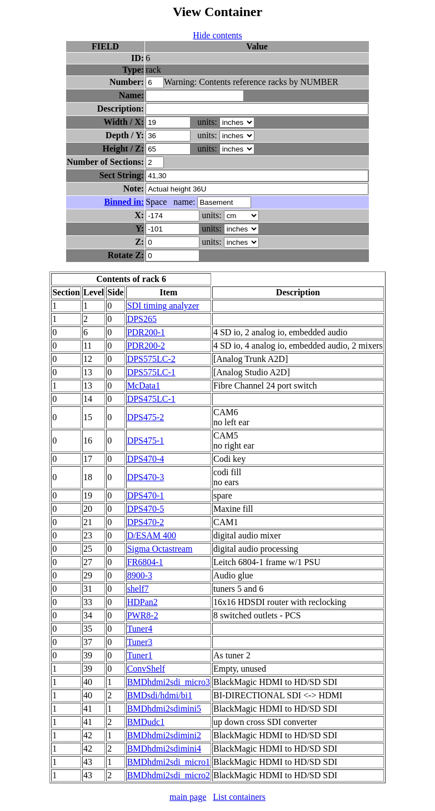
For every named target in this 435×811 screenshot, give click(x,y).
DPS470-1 (145, 495)
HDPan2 (142, 602)
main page (187, 797)
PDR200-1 (146, 332)
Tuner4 (140, 628)
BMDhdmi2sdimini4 (164, 748)
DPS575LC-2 (151, 359)
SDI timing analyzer (163, 305)
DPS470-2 (145, 522)
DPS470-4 (145, 459)
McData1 (144, 385)
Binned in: (124, 201)
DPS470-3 (145, 477)
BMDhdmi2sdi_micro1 (168, 762)
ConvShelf (146, 668)
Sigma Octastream (160, 548)
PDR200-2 (146, 345)
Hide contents (217, 35)
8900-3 (139, 575)
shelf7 (138, 588)
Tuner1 (140, 655)
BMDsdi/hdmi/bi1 (159, 695)
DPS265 (142, 319)
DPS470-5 (145, 508)
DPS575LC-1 (151, 372)
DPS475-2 (145, 417)
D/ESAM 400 (151, 535)
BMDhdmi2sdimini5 (164, 708)
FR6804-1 (145, 562)
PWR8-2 (142, 615)
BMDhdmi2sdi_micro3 (168, 682)
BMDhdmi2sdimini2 (164, 735)
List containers (239, 797)
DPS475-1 (145, 440)
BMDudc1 (146, 722)
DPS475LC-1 (151, 399)
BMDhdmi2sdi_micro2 (168, 775)
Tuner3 (140, 642)
